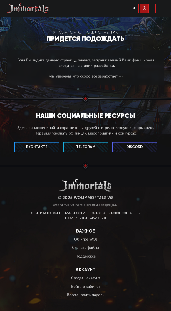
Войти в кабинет (85, 285)
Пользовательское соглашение (116, 212)
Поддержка (85, 255)
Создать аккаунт (85, 276)
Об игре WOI (85, 238)
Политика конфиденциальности (57, 212)
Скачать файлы (85, 246)
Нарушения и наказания (85, 217)
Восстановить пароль (85, 293)
